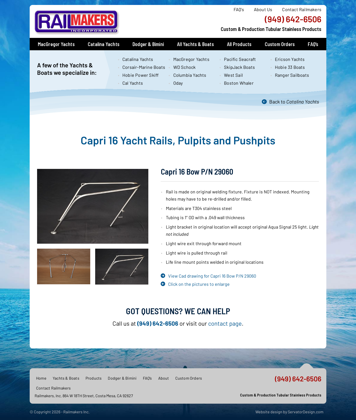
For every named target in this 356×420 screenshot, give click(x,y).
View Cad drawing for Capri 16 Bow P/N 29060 (212, 276)
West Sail (233, 75)
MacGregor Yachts (56, 44)
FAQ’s (239, 9)
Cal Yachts (132, 83)
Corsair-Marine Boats (141, 67)
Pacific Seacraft (240, 59)
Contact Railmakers (301, 9)
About (163, 378)
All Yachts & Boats (195, 44)
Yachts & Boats (66, 378)
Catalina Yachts (103, 44)
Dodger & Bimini (148, 44)
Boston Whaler (239, 83)
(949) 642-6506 (293, 19)
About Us (263, 9)
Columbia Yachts (189, 75)
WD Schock (184, 67)
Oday (178, 83)
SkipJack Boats (239, 67)
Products (94, 378)
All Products (239, 44)
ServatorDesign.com (305, 411)
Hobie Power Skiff (140, 75)
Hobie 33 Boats (290, 67)
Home (41, 378)
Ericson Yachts (290, 59)
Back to (294, 102)
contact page (225, 323)
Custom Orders (280, 44)
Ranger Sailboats (292, 75)
